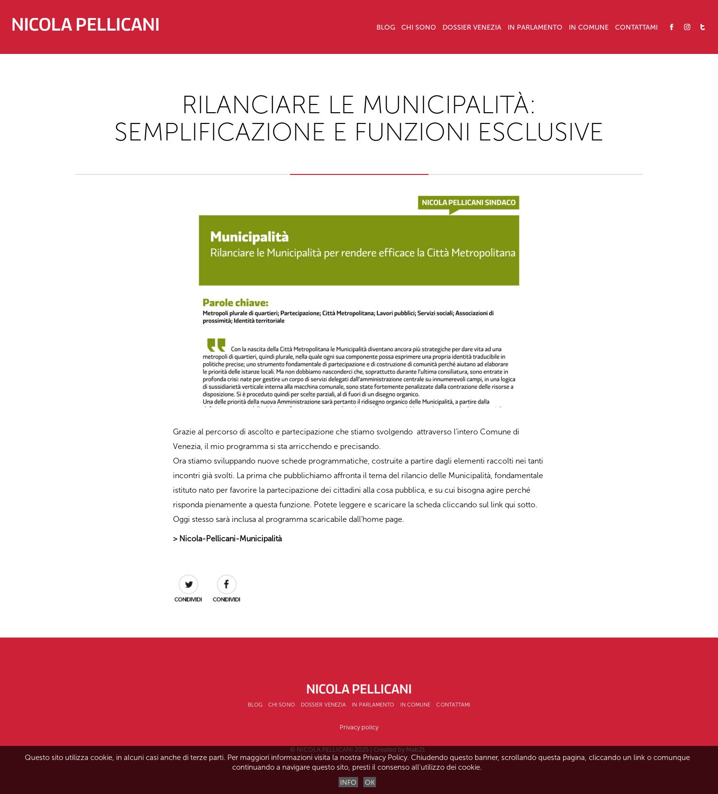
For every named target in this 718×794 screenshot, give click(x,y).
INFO (348, 782)
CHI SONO (418, 27)
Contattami (636, 27)
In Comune (589, 27)
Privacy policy (359, 727)
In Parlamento (535, 27)
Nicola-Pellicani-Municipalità (231, 538)
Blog (385, 27)
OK (370, 782)
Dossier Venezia (472, 27)
